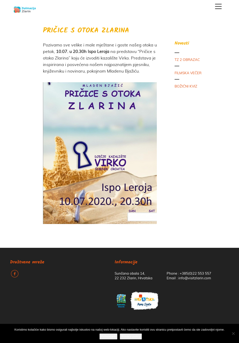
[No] (233, 333)
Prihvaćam (108, 336)
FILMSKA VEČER (188, 73)
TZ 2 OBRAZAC (187, 60)
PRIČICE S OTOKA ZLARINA (86, 31)
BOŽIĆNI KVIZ (186, 86)
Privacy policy (131, 336)
